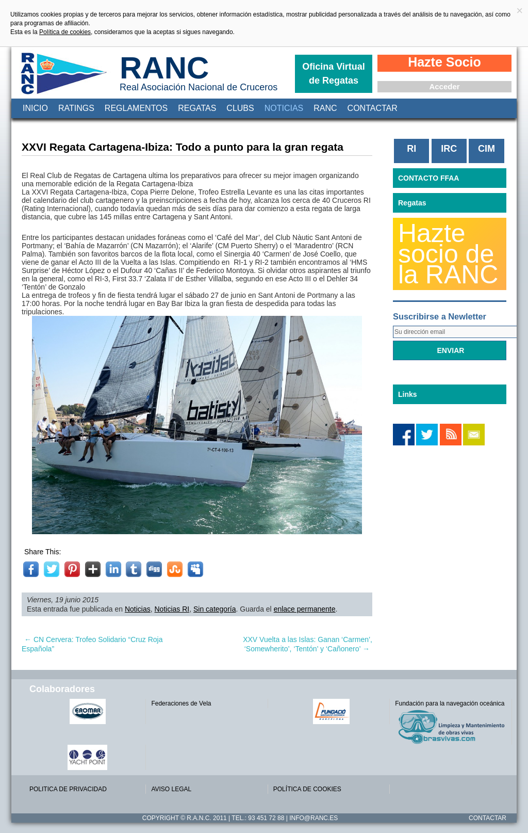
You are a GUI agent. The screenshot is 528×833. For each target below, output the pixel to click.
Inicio (35, 108)
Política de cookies (65, 32)
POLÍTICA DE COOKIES (307, 789)
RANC (164, 68)
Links (407, 394)
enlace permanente (305, 609)
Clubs (240, 108)
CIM (486, 148)
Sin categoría (214, 609)
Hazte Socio (444, 62)
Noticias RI (172, 609)
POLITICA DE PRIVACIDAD (68, 789)
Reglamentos (136, 108)
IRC (449, 148)
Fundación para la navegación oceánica (449, 703)
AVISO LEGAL (171, 789)
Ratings (76, 108)
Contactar (373, 108)
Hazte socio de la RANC (448, 254)
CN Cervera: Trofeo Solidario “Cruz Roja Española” (92, 644)
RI (411, 148)
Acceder (444, 86)
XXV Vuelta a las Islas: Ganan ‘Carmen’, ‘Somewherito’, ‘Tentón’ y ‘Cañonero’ (307, 644)
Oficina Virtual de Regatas (333, 73)
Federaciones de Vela (181, 703)
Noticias (284, 108)
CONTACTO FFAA (428, 178)
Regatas (197, 108)
